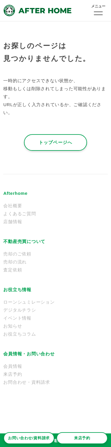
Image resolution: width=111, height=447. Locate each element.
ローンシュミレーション (28, 302)
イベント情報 (17, 317)
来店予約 (82, 438)
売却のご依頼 (17, 253)
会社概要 (12, 205)
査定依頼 (12, 269)
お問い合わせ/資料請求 (29, 438)
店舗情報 (12, 221)
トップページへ (55, 142)
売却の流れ (15, 261)
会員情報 (12, 366)
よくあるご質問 (19, 213)
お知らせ (12, 325)
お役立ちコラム (19, 333)
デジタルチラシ (19, 309)
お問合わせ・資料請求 (26, 382)
